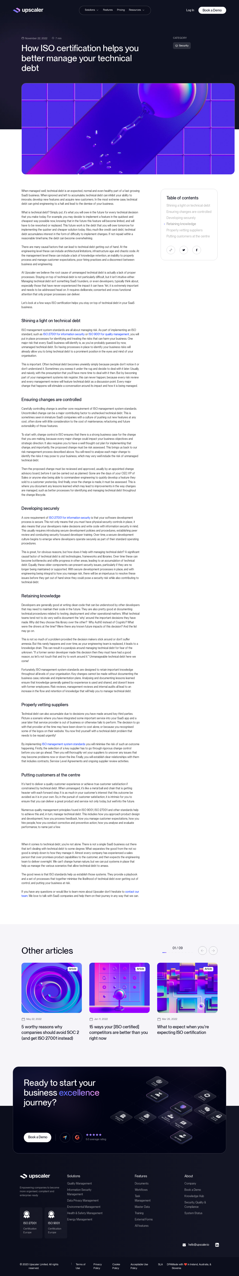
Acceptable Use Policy (139, 1266)
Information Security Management (79, 1192)
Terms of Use (80, 1266)
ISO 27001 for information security (64, 334)
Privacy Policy (98, 1266)
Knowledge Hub (194, 1196)
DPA (169, 1264)
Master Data (142, 1207)
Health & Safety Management (85, 1213)
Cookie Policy (116, 1266)
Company (190, 1183)
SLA (160, 1264)
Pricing (121, 10)
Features (108, 10)
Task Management (143, 1198)
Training (139, 1213)
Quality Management (79, 1183)
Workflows (141, 1189)
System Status (193, 1213)
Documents (142, 1183)
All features (142, 1225)
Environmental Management (83, 1207)
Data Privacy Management (83, 1200)
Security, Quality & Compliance (195, 1204)
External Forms (144, 1219)
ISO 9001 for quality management (109, 334)
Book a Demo (192, 1189)
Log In (190, 10)
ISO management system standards (63, 744)
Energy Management (79, 1219)
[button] (92, 10)
